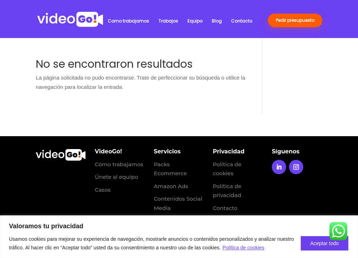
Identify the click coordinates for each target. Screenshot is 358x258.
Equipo (194, 21)
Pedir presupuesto (295, 20)
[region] (179, 236)
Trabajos (168, 21)
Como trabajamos (128, 21)
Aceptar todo (324, 243)
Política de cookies (243, 247)
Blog (217, 21)
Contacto (241, 21)
